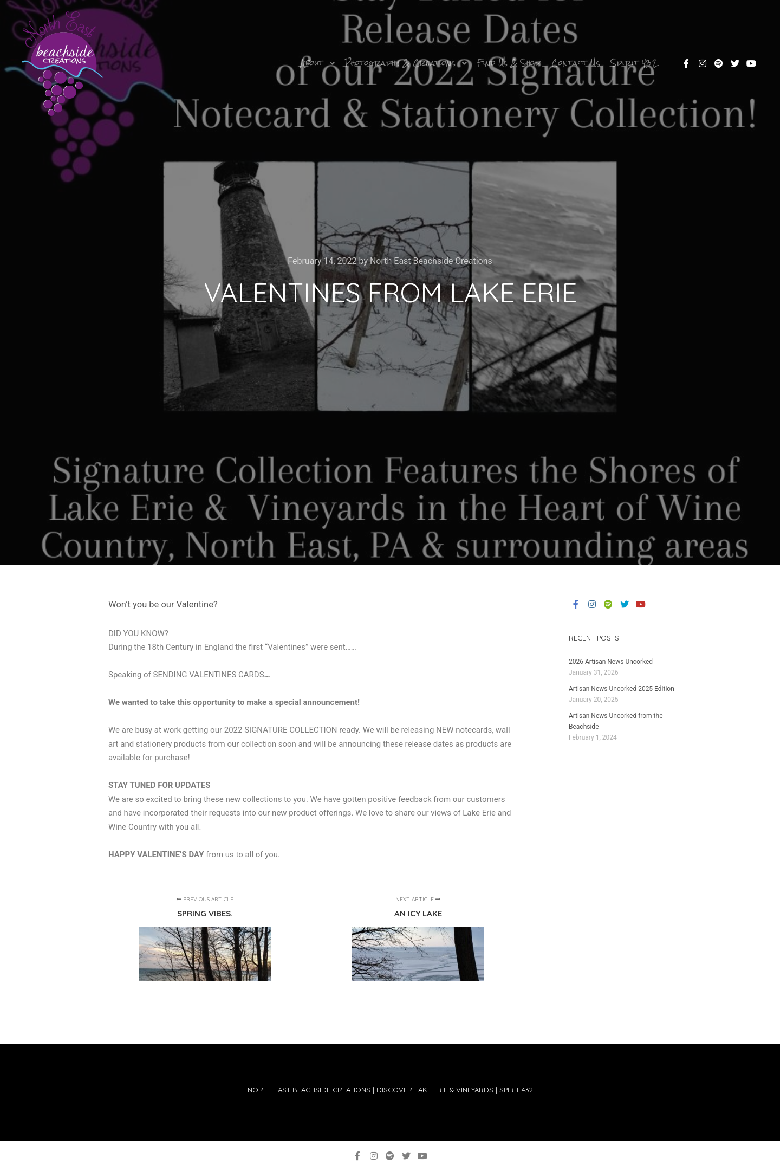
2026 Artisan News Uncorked (611, 661)
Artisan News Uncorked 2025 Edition (621, 689)
